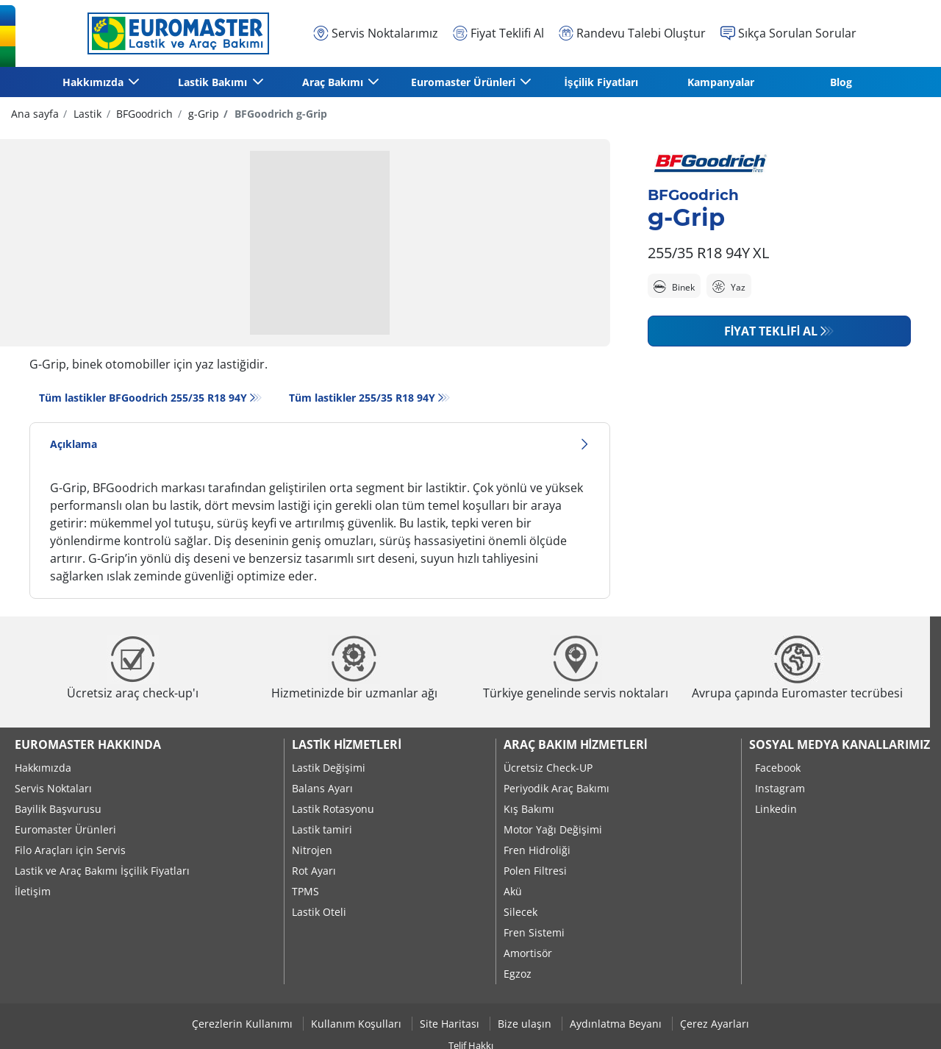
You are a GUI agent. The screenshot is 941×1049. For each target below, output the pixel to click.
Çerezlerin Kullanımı (244, 1024)
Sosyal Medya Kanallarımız (839, 744)
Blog (841, 82)
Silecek (520, 912)
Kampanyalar (720, 82)
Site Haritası (451, 1024)
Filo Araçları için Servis (70, 850)
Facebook (778, 768)
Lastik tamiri (322, 829)
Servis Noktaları (53, 788)
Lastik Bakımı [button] (213, 82)
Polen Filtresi (535, 871)
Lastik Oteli (319, 912)
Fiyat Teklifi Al (770, 331)
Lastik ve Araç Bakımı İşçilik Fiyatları (102, 871)
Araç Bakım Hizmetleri (576, 744)
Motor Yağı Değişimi (553, 829)
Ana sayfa (35, 114)
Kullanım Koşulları (357, 1024)
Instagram (780, 788)
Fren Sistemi (534, 932)
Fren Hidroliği (537, 850)
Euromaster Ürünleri (65, 829)
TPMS (305, 891)
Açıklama (320, 444)
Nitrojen (312, 850)
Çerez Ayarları (714, 1024)
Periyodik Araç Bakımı (556, 788)
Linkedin (776, 809)
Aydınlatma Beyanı (617, 1024)
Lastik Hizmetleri (346, 744)
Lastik (86, 114)
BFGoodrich (143, 114)
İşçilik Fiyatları (601, 82)
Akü (513, 891)
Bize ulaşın (526, 1024)
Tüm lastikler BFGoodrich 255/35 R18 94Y (143, 398)
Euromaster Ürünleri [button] (464, 82)
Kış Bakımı (529, 809)
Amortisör (528, 953)
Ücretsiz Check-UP (548, 768)
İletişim (33, 891)
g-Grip (202, 114)
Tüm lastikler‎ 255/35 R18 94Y (362, 398)
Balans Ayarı (322, 788)
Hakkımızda (43, 768)
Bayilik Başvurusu (58, 809)
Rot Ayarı (314, 871)
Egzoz (518, 974)
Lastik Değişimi (328, 768)
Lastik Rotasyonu (333, 809)
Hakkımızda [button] (94, 82)
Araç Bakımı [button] (333, 82)
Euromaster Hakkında (88, 744)
